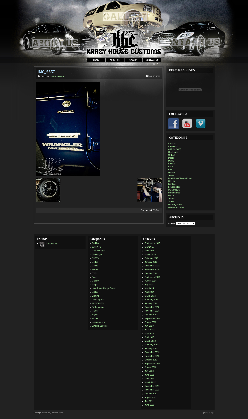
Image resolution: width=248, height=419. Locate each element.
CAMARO (172, 146)
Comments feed (150, 210)
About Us (115, 60)
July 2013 (149, 326)
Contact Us (152, 60)
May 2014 (149, 288)
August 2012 (150, 367)
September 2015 (152, 243)
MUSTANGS (174, 190)
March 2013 (150, 341)
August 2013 (150, 322)
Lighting (172, 184)
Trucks (171, 201)
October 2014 (151, 273)
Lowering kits (174, 187)
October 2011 (151, 393)
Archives (171, 223)
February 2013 (151, 344)
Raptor (171, 195)
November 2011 (152, 390)
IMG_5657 (46, 71)
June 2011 (150, 405)
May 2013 (149, 333)
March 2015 (150, 254)
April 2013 (149, 337)
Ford (170, 169)
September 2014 (152, 277)
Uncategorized (175, 204)
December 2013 (152, 307)
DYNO (171, 161)
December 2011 (152, 386)
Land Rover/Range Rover (180, 178)
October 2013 (151, 314)
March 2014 (150, 296)
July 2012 (149, 371)
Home (96, 60)
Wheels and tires (176, 207)
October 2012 (151, 360)
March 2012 (150, 382)
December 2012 (152, 352)
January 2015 (151, 262)
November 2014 (152, 269)
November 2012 (152, 356)
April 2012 (149, 378)
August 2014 (150, 281)
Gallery (133, 60)
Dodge (171, 158)
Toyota (171, 198)
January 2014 (151, 303)
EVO (170, 166)
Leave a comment (57, 76)
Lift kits (171, 181)
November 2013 (152, 311)
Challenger (173, 152)
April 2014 (149, 292)
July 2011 (149, 401)
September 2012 (152, 363)
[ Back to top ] (208, 413)
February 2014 (151, 299)
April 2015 (149, 250)
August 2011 (150, 397)
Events (171, 163)
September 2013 (152, 318)
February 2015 (151, 258)
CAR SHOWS (174, 149)
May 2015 (149, 247)
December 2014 (152, 265)
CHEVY (171, 155)
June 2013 (150, 329)
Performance (174, 193)
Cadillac (172, 143)
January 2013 (151, 348)
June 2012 (150, 375)
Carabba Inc (48, 243)
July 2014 (149, 284)
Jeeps (171, 175)
